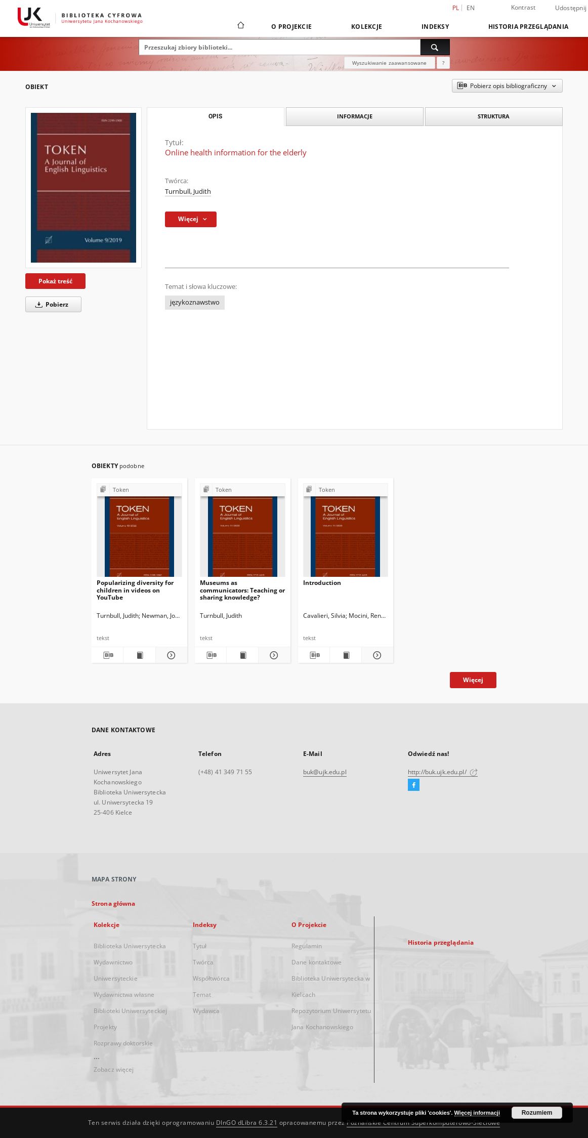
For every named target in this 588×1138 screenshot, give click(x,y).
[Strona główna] (240, 26)
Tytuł (200, 946)
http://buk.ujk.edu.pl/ (443, 772)
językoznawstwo (195, 302)
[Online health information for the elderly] (83, 188)
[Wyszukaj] (435, 47)
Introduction (322, 582)
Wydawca (206, 1010)
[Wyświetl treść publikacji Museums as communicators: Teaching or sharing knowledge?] (242, 655)
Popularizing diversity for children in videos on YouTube (135, 589)
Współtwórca (211, 978)
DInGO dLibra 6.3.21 (247, 1122)
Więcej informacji (477, 1113)
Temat (202, 994)
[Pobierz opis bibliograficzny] (107, 655)
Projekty (105, 1027)
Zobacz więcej (114, 1069)
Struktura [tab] (494, 116)
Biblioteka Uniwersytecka (130, 946)
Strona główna (114, 903)
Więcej (473, 680)
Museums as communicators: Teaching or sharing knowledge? (242, 589)
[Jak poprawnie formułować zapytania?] (443, 63)
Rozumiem (537, 1112)
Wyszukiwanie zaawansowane (389, 62)
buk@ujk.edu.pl (325, 772)
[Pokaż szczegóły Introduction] (376, 655)
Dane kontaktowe (316, 962)
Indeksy (435, 26)
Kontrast (523, 7)
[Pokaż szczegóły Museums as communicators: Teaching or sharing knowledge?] (272, 655)
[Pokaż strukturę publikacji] (139, 490)
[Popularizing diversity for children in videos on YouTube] (139, 533)
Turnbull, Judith (188, 191)
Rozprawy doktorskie (123, 1043)
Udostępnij (571, 8)
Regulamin (306, 946)
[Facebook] (413, 785)
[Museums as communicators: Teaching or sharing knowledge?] (242, 533)
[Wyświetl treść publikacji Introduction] (345, 655)
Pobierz (50, 304)
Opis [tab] (215, 116)
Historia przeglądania (528, 26)
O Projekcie (291, 26)
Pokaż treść (55, 281)
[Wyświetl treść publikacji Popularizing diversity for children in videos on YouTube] (139, 655)
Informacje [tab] (354, 116)
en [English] (471, 8)
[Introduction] (346, 533)
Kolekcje (366, 26)
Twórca (203, 962)
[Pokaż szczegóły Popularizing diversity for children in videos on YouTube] (170, 655)
